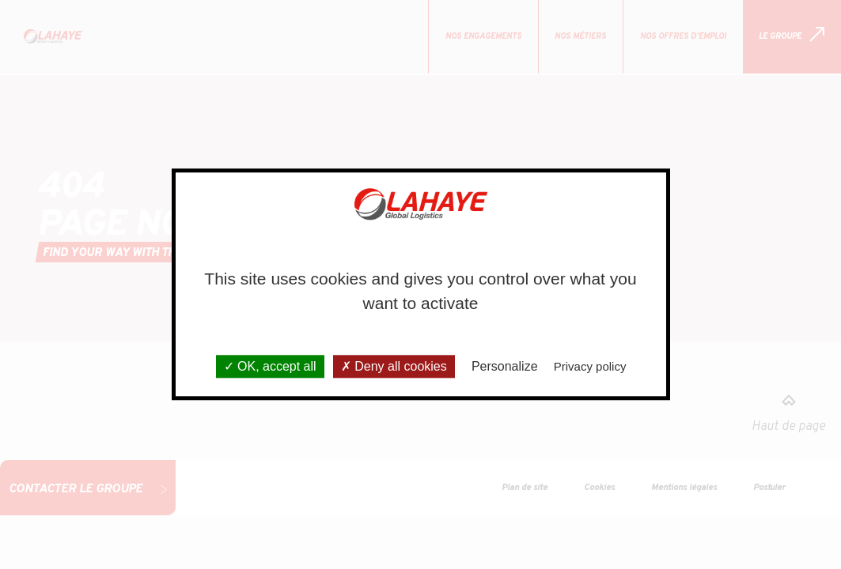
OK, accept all (270, 367)
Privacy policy (590, 367)
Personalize (505, 367)
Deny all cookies (394, 367)
